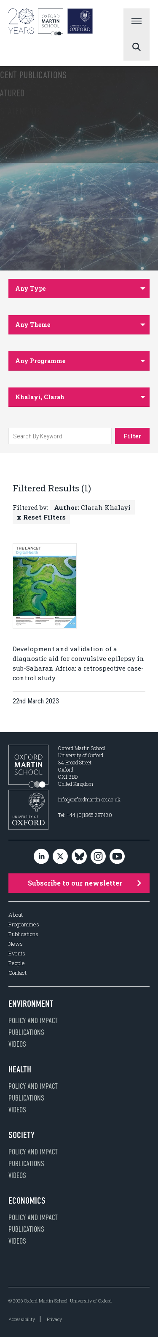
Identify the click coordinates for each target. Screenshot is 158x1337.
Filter (132, 436)
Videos (17, 1044)
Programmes (23, 924)
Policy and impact (33, 1020)
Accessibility (21, 1319)
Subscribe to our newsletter (85, 882)
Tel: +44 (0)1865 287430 (85, 815)
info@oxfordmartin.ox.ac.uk (89, 799)
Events (16, 953)
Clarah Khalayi (92, 507)
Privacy (54, 1319)
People (16, 963)
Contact (17, 973)
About (15, 915)
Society (21, 1135)
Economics (27, 1200)
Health (19, 1069)
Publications (23, 934)
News (15, 944)
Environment (31, 1003)
